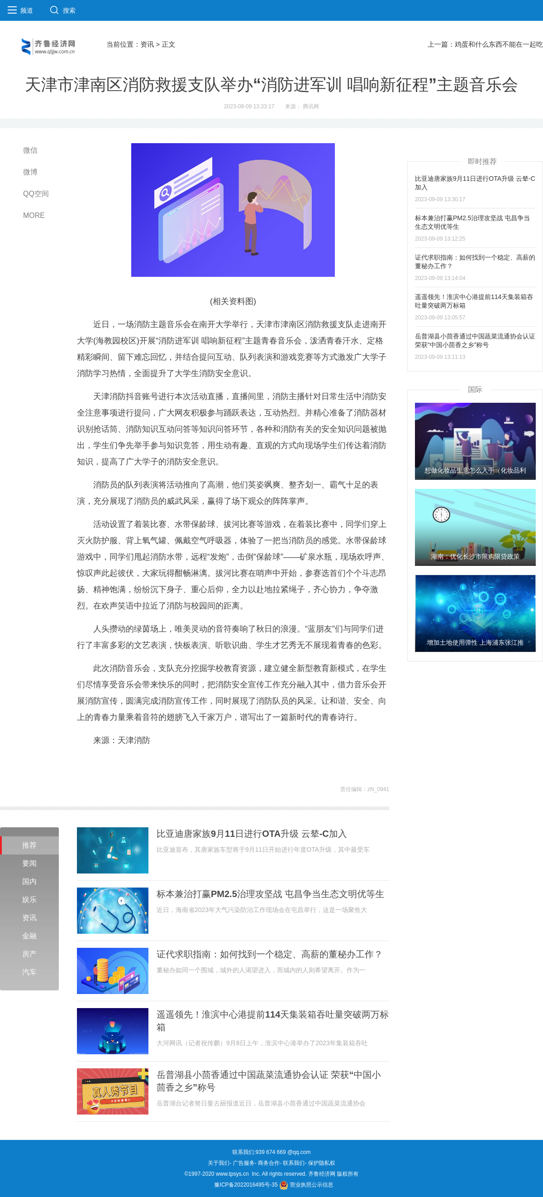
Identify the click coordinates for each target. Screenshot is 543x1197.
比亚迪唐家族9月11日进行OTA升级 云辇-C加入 (252, 834)
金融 (29, 936)
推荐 (29, 845)
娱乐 (29, 899)
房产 (29, 954)
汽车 (29, 972)
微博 (30, 172)
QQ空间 (36, 194)
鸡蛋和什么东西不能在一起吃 (499, 44)
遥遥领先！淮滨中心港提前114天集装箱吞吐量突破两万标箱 (273, 1020)
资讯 (147, 44)
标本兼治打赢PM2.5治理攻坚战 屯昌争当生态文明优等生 (270, 894)
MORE (34, 215)
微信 (30, 150)
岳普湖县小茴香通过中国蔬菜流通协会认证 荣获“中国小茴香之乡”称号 (269, 1081)
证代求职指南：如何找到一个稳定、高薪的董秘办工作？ (270, 954)
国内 (29, 881)
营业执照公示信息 (306, 1185)
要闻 (29, 863)
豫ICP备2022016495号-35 (246, 1185)
